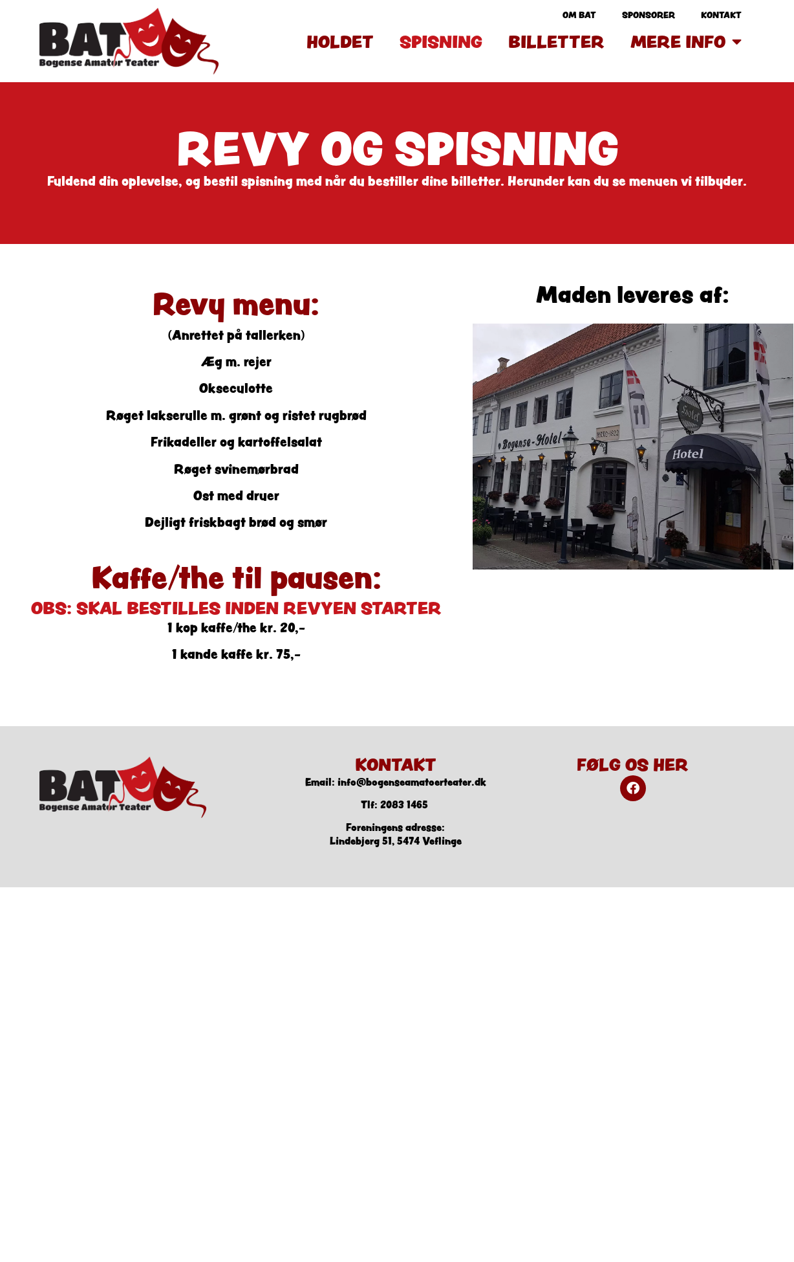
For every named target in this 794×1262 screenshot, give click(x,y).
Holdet (340, 41)
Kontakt (721, 15)
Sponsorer (648, 15)
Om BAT (579, 15)
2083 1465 (404, 805)
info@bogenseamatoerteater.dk (412, 782)
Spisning (441, 41)
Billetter (556, 41)
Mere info (686, 41)
